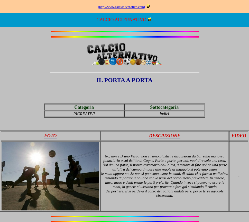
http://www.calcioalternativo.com (121, 7)
